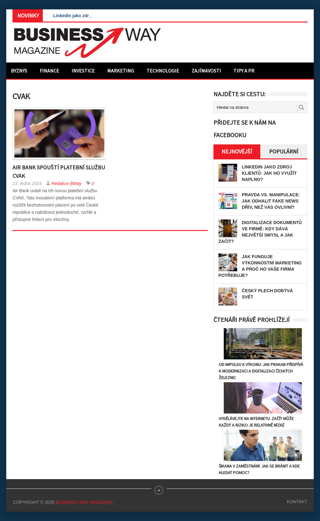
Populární (283, 151)
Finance (49, 71)
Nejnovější (237, 151)
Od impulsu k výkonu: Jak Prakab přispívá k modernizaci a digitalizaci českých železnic (261, 371)
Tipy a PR (243, 71)
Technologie (163, 71)
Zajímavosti (206, 71)
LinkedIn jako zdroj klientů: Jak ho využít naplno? (269, 173)
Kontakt (297, 501)
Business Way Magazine (84, 502)
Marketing (120, 71)
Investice (83, 71)
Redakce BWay (67, 183)
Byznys (19, 71)
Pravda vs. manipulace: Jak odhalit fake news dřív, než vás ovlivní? (271, 201)
